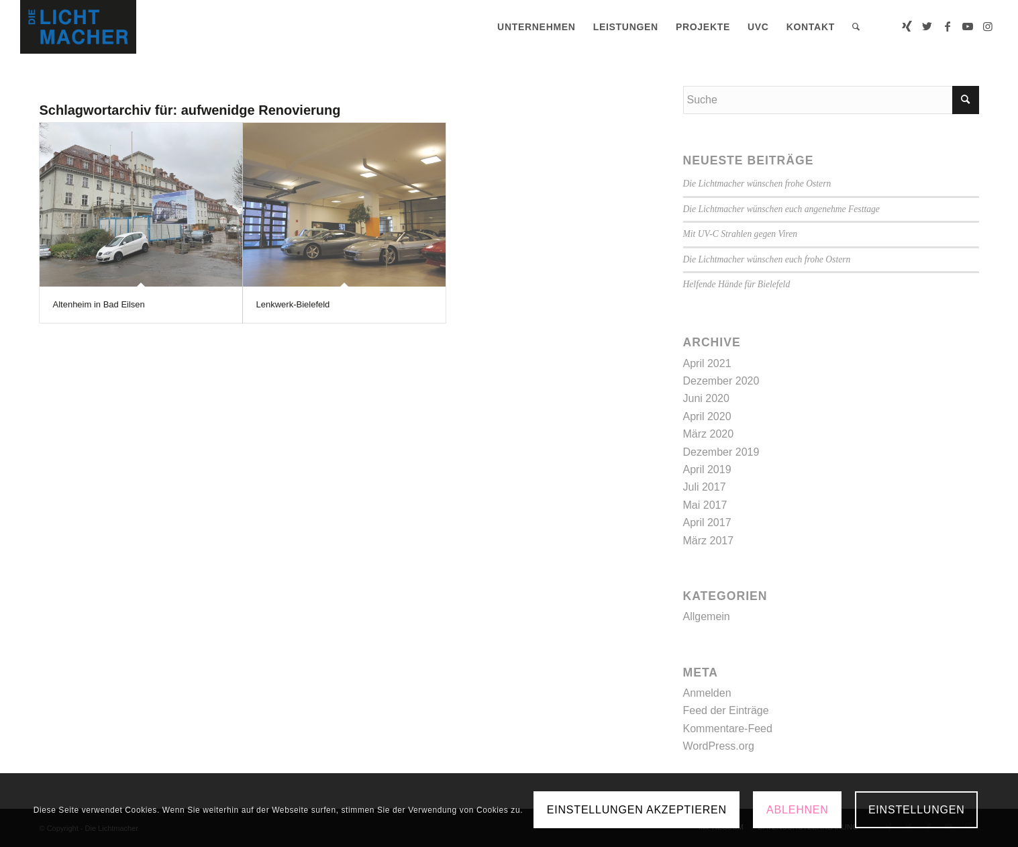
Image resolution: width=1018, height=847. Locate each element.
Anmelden (707, 693)
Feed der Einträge (726, 710)
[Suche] (856, 27)
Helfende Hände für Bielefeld (737, 284)
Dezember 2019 (721, 452)
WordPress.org (718, 746)
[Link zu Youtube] (968, 26)
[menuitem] (536, 27)
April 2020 (707, 416)
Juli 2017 (704, 487)
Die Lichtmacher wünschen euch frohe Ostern (767, 259)
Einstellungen (916, 809)
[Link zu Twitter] (927, 26)
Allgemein (706, 616)
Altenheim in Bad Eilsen (99, 304)
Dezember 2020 (721, 381)
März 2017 (708, 540)
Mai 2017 (705, 505)
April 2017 (707, 522)
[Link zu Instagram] (988, 26)
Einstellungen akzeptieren (637, 809)
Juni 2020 (706, 398)
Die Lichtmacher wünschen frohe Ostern (757, 184)
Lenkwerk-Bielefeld (293, 304)
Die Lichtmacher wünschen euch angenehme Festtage (781, 209)
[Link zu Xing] (907, 26)
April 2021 (707, 363)
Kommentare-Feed (727, 728)
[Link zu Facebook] (947, 26)
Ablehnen (797, 809)
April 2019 (707, 469)
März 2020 (708, 434)
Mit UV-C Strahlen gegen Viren (740, 234)
